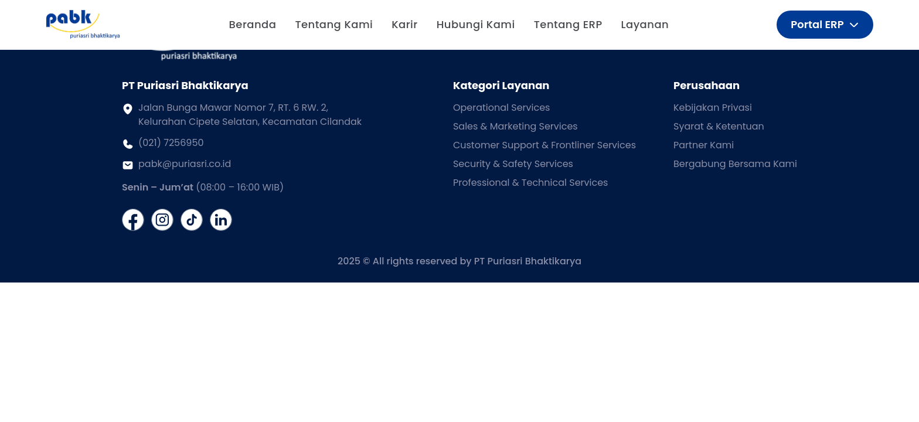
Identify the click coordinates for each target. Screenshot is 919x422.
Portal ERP (825, 24)
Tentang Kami (334, 24)
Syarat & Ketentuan (718, 126)
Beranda (253, 24)
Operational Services (501, 107)
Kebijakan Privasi (712, 107)
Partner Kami (703, 145)
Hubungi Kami (476, 24)
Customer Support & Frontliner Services (544, 145)
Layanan (645, 24)
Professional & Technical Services (530, 182)
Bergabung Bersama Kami (735, 164)
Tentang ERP (568, 24)
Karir (404, 24)
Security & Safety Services (513, 164)
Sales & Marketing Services (515, 126)
